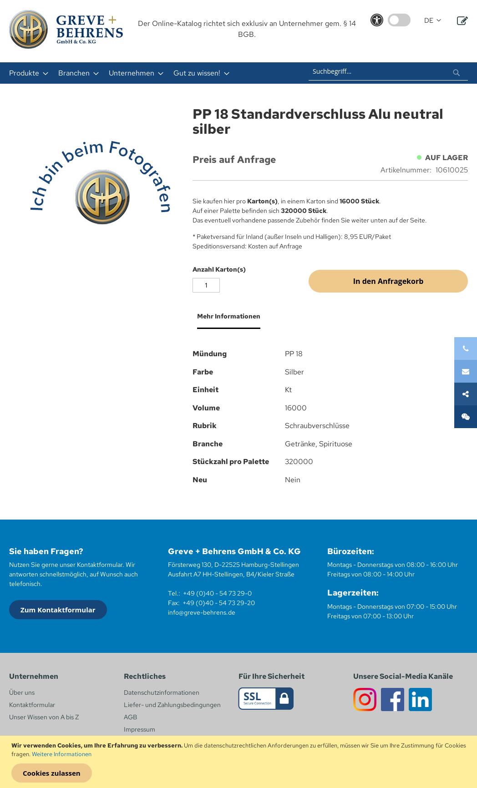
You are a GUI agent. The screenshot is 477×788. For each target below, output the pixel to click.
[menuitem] (26, 73)
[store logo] (66, 29)
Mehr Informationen (228, 316)
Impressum (139, 729)
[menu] (140, 73)
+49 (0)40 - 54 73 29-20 (219, 603)
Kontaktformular (32, 705)
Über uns (22, 692)
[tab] (226, 320)
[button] (432, 20)
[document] (239, 762)
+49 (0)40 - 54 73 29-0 (217, 593)
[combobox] (388, 71)
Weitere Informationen (61, 754)
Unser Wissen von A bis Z (44, 717)
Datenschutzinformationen (161, 692)
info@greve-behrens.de (201, 612)
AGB (130, 717)
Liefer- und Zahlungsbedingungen (172, 705)
